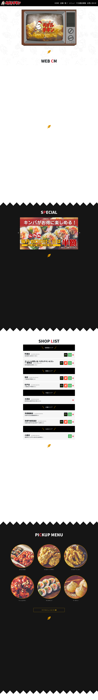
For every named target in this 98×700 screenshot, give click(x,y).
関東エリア (49, 371)
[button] (18, 232)
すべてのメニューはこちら (49, 610)
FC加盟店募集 (81, 3)
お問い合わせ (91, 3)
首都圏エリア (49, 348)
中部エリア (49, 393)
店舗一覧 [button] (63, 3)
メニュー (72, 3)
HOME (57, 3)
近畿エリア (49, 407)
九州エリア (49, 429)
